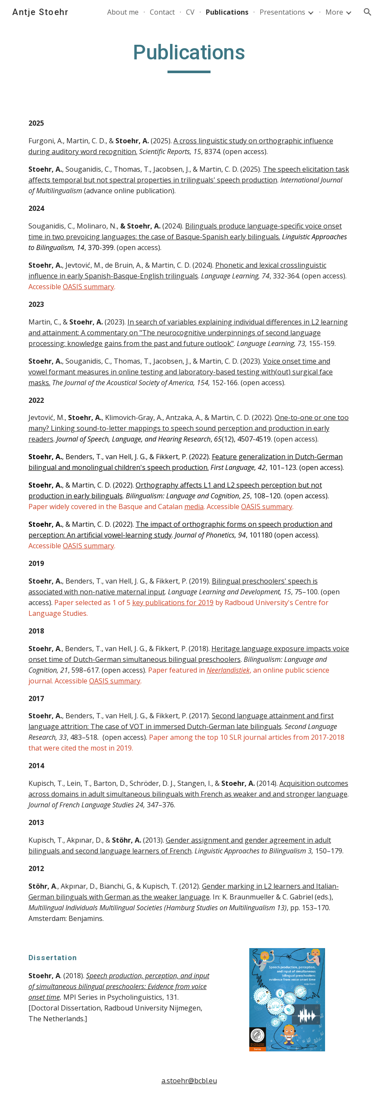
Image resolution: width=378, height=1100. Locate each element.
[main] (189, 56)
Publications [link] (227, 12)
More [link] (334, 12)
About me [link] (123, 12)
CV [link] (190, 12)
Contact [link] (162, 12)
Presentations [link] (282, 12)
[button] (367, 12)
